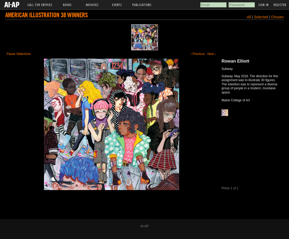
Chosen (277, 17)
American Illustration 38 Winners (46, 15)
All (249, 17)
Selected (261, 17)
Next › (211, 54)
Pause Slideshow (19, 54)
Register (280, 5)
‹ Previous (198, 54)
